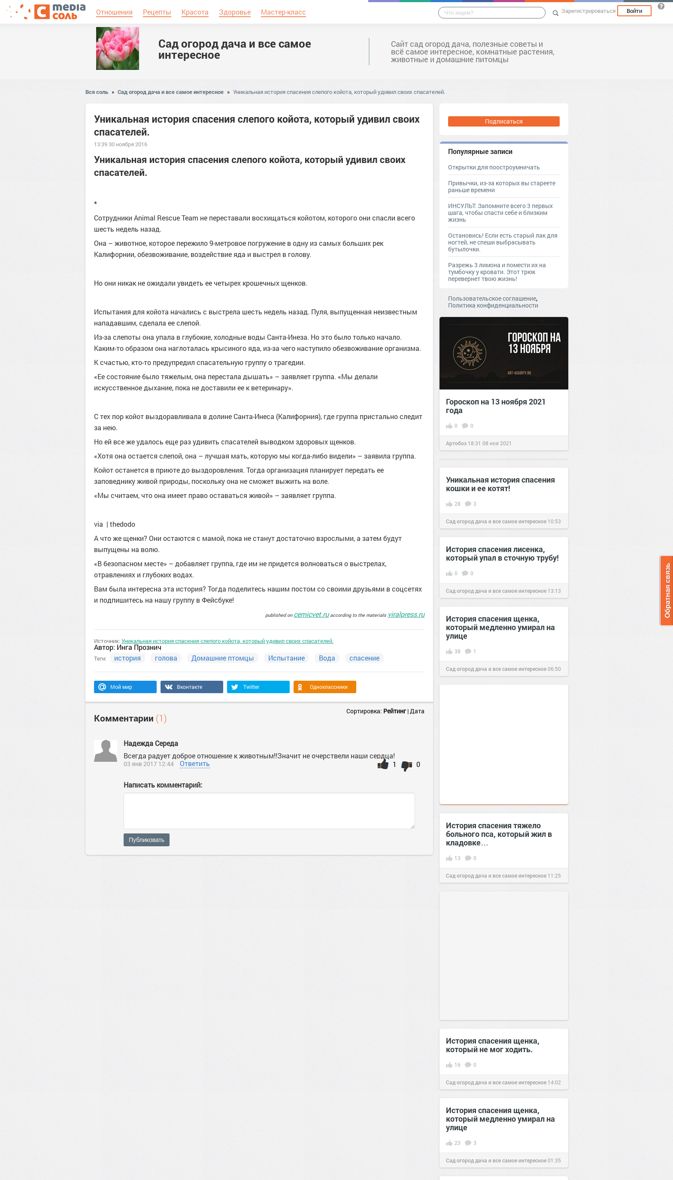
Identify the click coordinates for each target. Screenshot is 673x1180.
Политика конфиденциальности (493, 305)
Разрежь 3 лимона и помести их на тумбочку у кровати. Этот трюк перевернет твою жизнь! (497, 272)
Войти (634, 11)
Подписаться (504, 121)
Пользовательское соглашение (492, 298)
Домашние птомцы (222, 657)
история (127, 657)
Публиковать (146, 839)
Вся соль (96, 92)
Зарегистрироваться (588, 11)
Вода (327, 657)
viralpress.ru (406, 614)
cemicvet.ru (311, 614)
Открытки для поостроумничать (494, 167)
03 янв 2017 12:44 (149, 764)
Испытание (286, 657)
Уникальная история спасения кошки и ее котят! (500, 483)
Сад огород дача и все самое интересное (234, 49)
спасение (364, 657)
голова (166, 657)
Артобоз (456, 443)
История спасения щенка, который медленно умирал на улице (500, 627)
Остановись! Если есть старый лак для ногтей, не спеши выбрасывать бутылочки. (503, 242)
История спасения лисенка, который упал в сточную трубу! (502, 553)
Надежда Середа (151, 743)
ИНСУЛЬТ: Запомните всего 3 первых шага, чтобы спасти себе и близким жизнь (500, 212)
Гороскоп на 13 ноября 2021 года (496, 405)
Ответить (195, 763)
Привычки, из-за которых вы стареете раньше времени (501, 186)
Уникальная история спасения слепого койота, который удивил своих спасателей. (339, 92)
